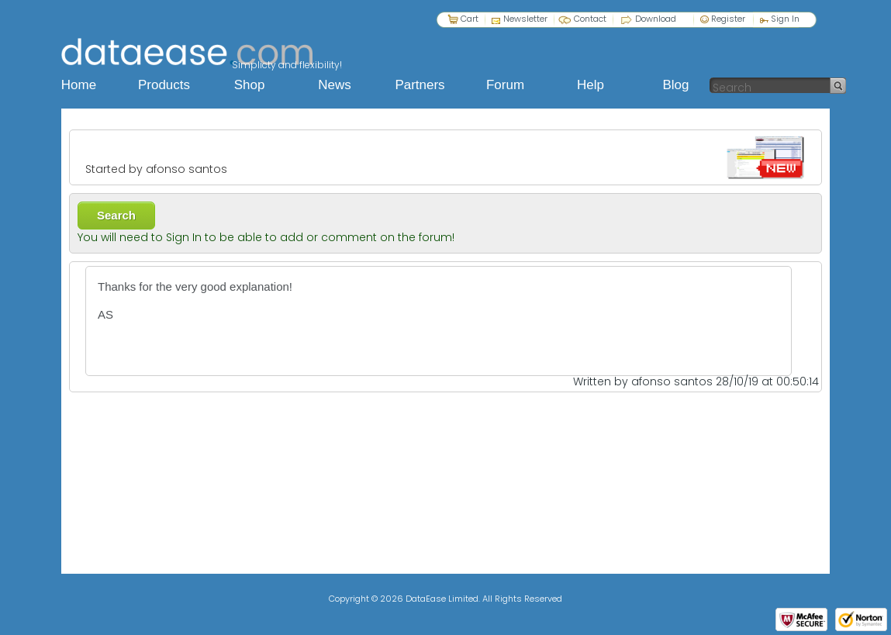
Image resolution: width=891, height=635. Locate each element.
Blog (675, 85)
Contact (590, 18)
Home (78, 85)
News (334, 85)
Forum (505, 85)
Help (590, 85)
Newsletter (525, 18)
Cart (469, 18)
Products (164, 85)
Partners (419, 85)
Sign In (779, 18)
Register (722, 18)
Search (116, 215)
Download (655, 18)
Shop (249, 85)
